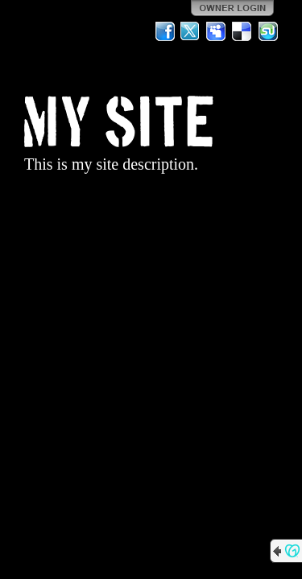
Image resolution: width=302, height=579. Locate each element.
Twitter (191, 31)
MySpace (216, 31)
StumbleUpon (268, 31)
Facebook (165, 31)
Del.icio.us (242, 31)
